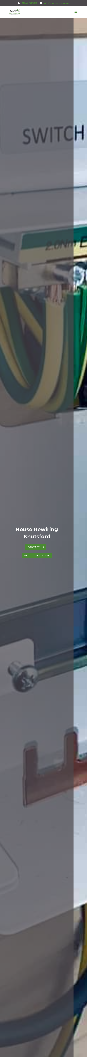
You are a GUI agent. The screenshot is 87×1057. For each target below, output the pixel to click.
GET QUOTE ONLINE (36, 555)
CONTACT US (36, 547)
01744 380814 (29, 3)
